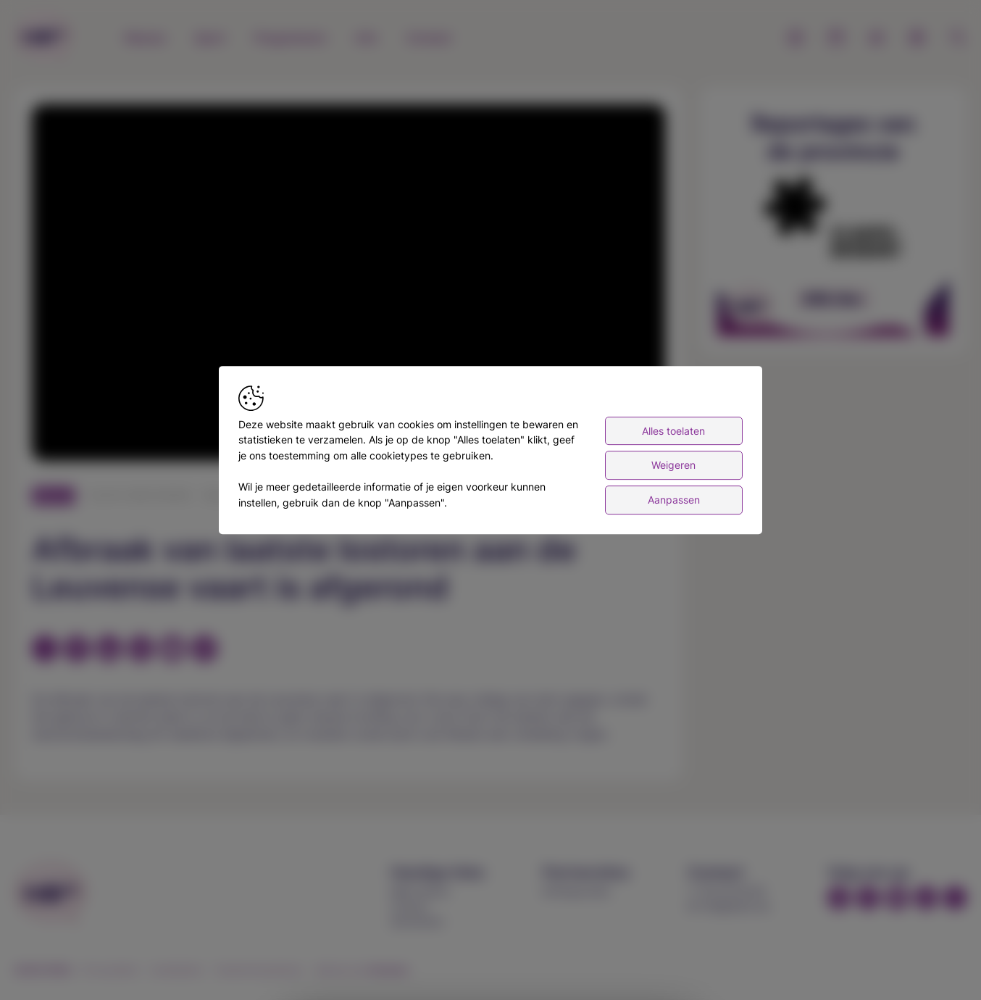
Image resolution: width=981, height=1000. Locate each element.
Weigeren (673, 467)
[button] (351, 285)
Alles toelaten (673, 433)
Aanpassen (674, 502)
